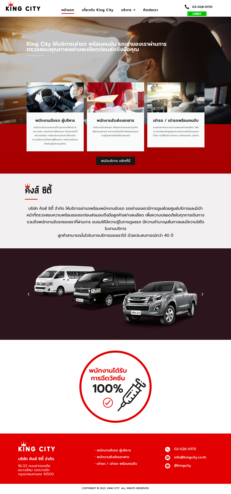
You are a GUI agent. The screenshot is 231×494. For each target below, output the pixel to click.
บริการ (128, 10)
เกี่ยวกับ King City (97, 10)
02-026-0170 (202, 6)
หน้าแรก (67, 10)
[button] (29, 295)
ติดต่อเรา (150, 10)
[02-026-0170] (167, 450)
